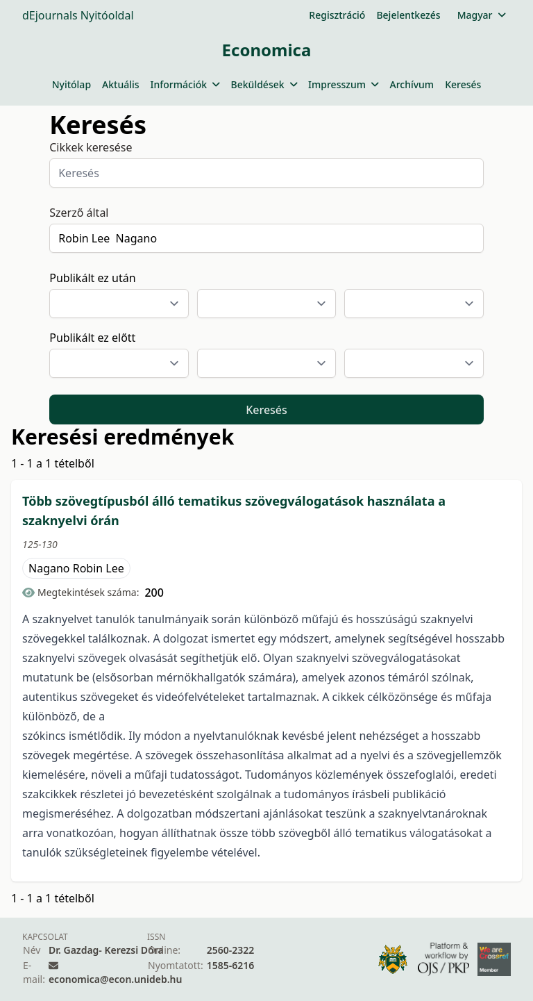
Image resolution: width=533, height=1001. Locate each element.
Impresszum (343, 84)
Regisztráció (337, 15)
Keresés (463, 84)
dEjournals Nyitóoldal (78, 15)
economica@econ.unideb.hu (116, 979)
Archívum (411, 84)
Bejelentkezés (408, 15)
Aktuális (120, 84)
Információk (185, 84)
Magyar (481, 15)
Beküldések (264, 84)
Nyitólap (71, 84)
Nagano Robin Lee (76, 568)
